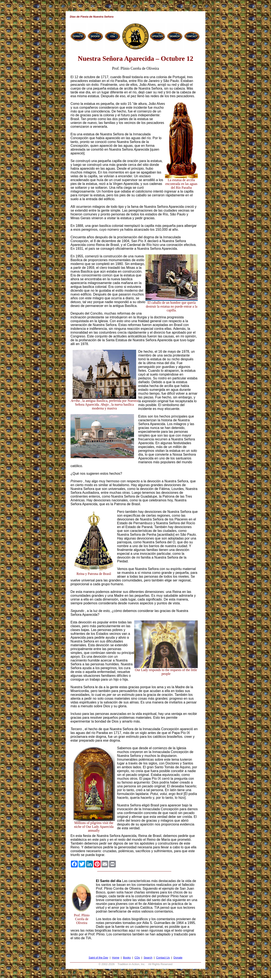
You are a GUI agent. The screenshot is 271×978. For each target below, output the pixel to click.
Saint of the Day (98, 957)
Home (115, 957)
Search (148, 957)
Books (127, 957)
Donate (178, 957)
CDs (137, 957)
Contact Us (163, 957)
